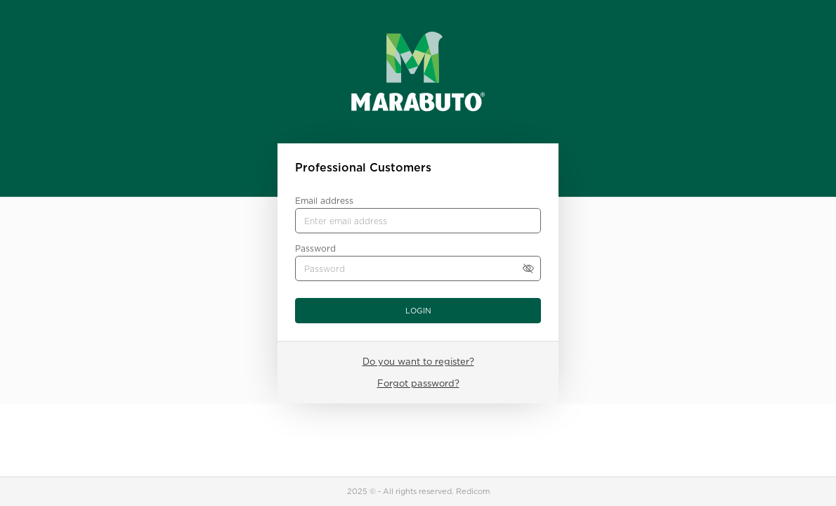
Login (418, 311)
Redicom (473, 491)
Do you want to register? (418, 361)
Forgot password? (418, 383)
